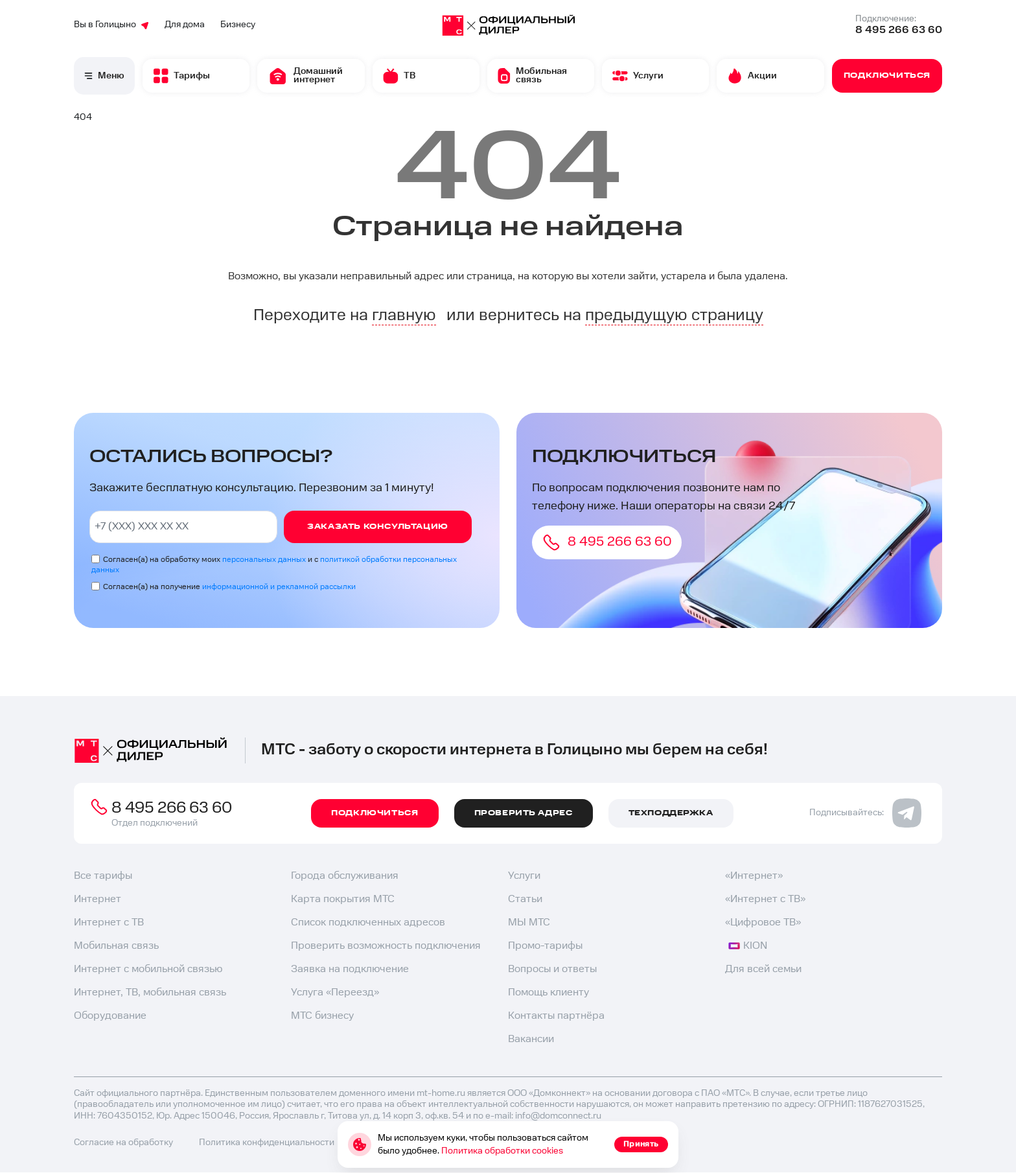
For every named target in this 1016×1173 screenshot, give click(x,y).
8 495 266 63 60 (898, 30)
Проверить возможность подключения (386, 946)
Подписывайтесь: (865, 812)
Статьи (525, 899)
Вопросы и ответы (552, 969)
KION (747, 946)
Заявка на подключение (350, 969)
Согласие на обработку (123, 1142)
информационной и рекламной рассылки (279, 587)
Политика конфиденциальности (266, 1142)
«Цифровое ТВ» (763, 922)
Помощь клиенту (548, 992)
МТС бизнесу (322, 1016)
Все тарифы (103, 876)
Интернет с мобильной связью (148, 969)
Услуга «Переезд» (335, 992)
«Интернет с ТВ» (765, 899)
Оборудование (110, 1016)
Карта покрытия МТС (343, 899)
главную (404, 315)
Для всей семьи (763, 969)
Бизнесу (237, 24)
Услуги (524, 876)
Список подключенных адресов (368, 922)
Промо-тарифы (545, 946)
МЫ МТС (529, 922)
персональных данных (264, 559)
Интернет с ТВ (109, 922)
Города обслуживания (344, 876)
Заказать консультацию (377, 526)
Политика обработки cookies (502, 1151)
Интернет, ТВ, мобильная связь (150, 992)
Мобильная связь (116, 946)
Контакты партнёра (556, 1016)
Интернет (97, 899)
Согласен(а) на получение (229, 587)
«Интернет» (754, 876)
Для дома (185, 24)
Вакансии (531, 1039)
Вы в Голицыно (111, 24)
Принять (641, 1144)
